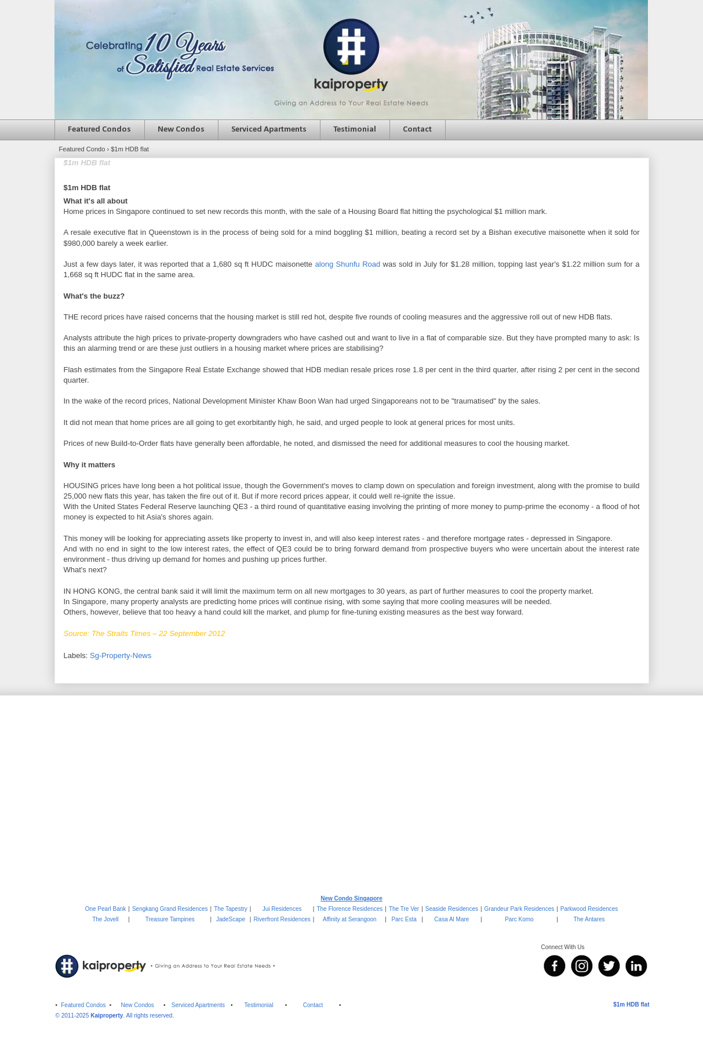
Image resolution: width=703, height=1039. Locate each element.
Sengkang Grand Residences (170, 909)
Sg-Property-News (120, 655)
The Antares (589, 919)
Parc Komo (519, 919)
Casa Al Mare (451, 919)
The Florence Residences (349, 909)
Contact (417, 129)
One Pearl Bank (105, 909)
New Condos (181, 129)
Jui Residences (282, 909)
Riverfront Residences (281, 919)
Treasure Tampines (170, 919)
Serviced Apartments (269, 129)
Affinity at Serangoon (350, 919)
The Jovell (105, 919)
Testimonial (354, 129)
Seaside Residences (451, 909)
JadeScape (230, 919)
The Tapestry (230, 909)
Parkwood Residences (589, 909)
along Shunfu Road (347, 264)
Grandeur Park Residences (520, 909)
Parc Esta (403, 919)
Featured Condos (99, 129)
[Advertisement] (352, 794)
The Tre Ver (404, 909)
